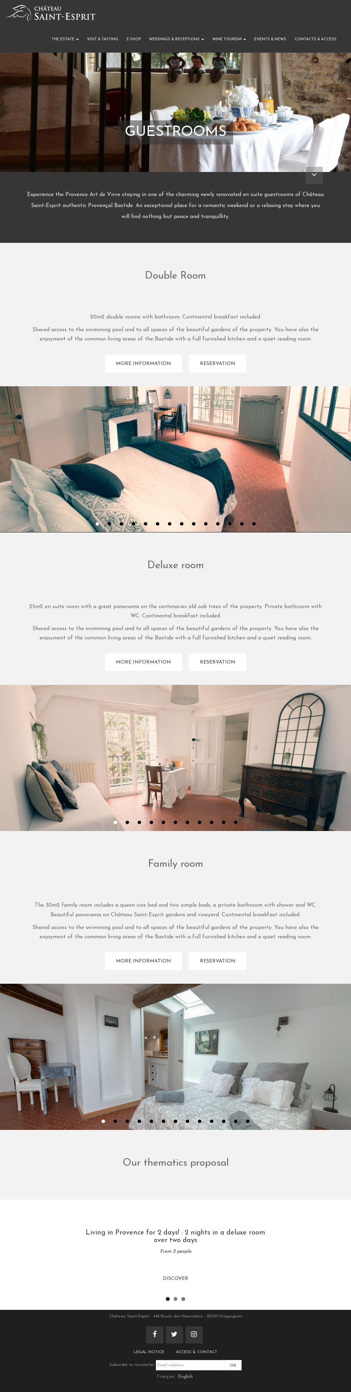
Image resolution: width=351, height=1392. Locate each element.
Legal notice (149, 1352)
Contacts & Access (316, 39)
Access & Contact (196, 1352)
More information (143, 363)
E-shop (134, 39)
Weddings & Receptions (176, 39)
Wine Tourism (229, 39)
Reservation (217, 363)
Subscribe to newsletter (167, 1365)
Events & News (270, 39)
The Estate (65, 39)
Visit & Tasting (102, 39)
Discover (175, 1278)
